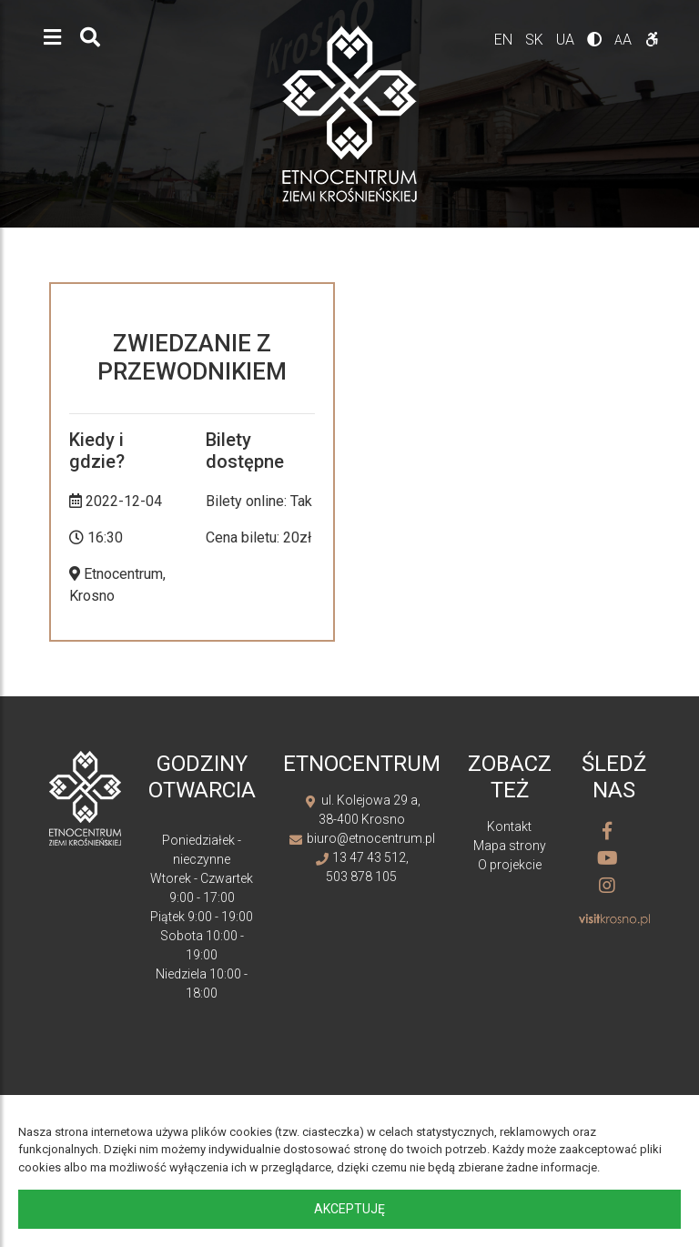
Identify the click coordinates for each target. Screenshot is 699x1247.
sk (536, 39)
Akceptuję (349, 1208)
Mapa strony (509, 845)
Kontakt (509, 826)
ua (567, 39)
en (505, 39)
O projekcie (510, 864)
